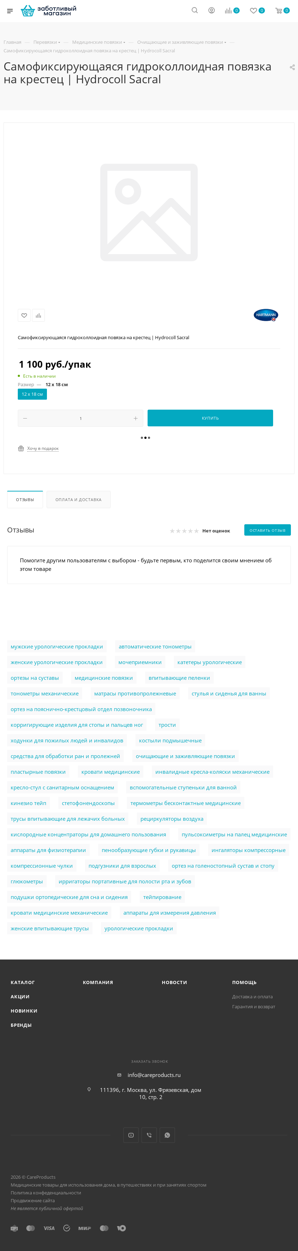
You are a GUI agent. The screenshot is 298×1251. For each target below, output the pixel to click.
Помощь (244, 982)
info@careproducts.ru (154, 1074)
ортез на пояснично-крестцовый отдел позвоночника (81, 709)
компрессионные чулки (42, 865)
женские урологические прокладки (57, 662)
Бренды (21, 1025)
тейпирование (162, 896)
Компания (98, 982)
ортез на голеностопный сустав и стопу (223, 865)
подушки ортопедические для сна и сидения (69, 896)
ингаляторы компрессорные (249, 849)
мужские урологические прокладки (57, 646)
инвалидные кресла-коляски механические (212, 771)
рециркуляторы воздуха (171, 818)
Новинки (24, 1011)
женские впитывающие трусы (50, 928)
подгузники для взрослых (122, 865)
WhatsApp (167, 1135)
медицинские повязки (104, 677)
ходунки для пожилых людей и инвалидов (67, 740)
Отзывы (25, 499)
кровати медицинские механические (59, 912)
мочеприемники (140, 662)
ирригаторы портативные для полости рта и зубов (125, 881)
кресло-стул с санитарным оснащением (62, 787)
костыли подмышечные (170, 740)
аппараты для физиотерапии (48, 849)
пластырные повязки (38, 771)
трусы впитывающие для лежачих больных (68, 818)
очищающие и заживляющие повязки (185, 755)
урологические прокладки (139, 928)
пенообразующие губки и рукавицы (149, 849)
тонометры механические (45, 693)
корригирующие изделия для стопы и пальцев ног (77, 724)
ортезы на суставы (35, 677)
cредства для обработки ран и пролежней (65, 755)
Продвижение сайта (33, 1200)
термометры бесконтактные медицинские (186, 802)
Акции (20, 996)
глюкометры (27, 881)
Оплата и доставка (78, 499)
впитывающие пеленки (179, 677)
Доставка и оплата (252, 996)
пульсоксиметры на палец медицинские (234, 834)
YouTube (131, 1135)
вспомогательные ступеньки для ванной (183, 787)
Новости (174, 982)
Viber (149, 1135)
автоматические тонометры (155, 646)
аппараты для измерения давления (169, 912)
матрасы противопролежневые (135, 693)
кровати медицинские (110, 771)
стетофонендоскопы (88, 802)
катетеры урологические (209, 662)
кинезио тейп (28, 802)
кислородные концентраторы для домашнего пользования (88, 834)
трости (167, 724)
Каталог (23, 982)
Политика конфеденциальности (46, 1192)
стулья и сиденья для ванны (229, 693)
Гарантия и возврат (253, 1006)
